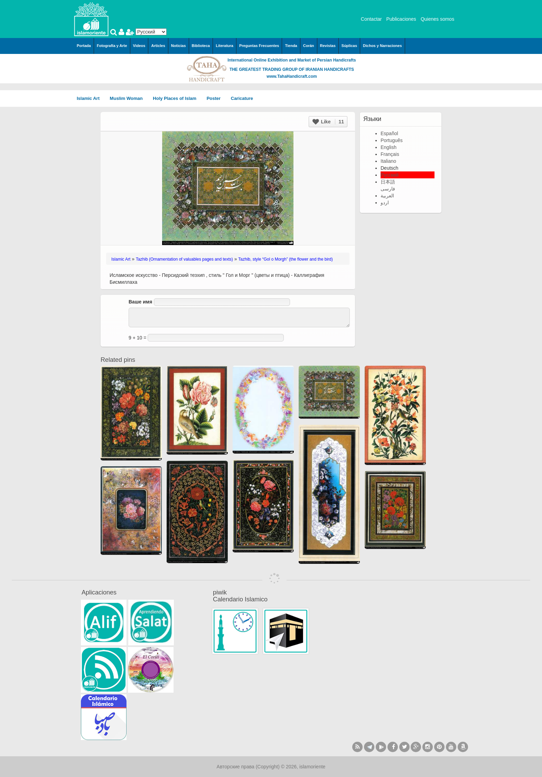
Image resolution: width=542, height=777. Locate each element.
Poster (216, 98)
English (388, 147)
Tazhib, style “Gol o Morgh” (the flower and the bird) (285, 259)
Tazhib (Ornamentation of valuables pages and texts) (184, 259)
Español (389, 133)
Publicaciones (401, 19)
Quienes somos (437, 19)
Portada (84, 46)
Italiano (388, 161)
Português (392, 140)
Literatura (224, 46)
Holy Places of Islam (177, 98)
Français (390, 154)
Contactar (371, 19)
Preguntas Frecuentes (259, 46)
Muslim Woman (129, 98)
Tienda (291, 46)
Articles (158, 46)
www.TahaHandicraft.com (292, 76)
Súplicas (349, 46)
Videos (139, 46)
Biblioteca (201, 46)
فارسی (388, 188)
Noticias (178, 46)
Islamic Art (90, 98)
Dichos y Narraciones (382, 46)
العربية (387, 195)
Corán (308, 46)
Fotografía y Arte (112, 46)
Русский (390, 175)
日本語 (388, 182)
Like (328, 121)
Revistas (328, 46)
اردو (385, 202)
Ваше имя (140, 302)
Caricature (242, 98)
